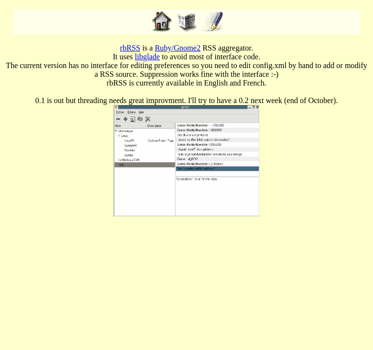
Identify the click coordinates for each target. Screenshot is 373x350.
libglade (147, 56)
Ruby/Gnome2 (178, 48)
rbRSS (130, 48)
